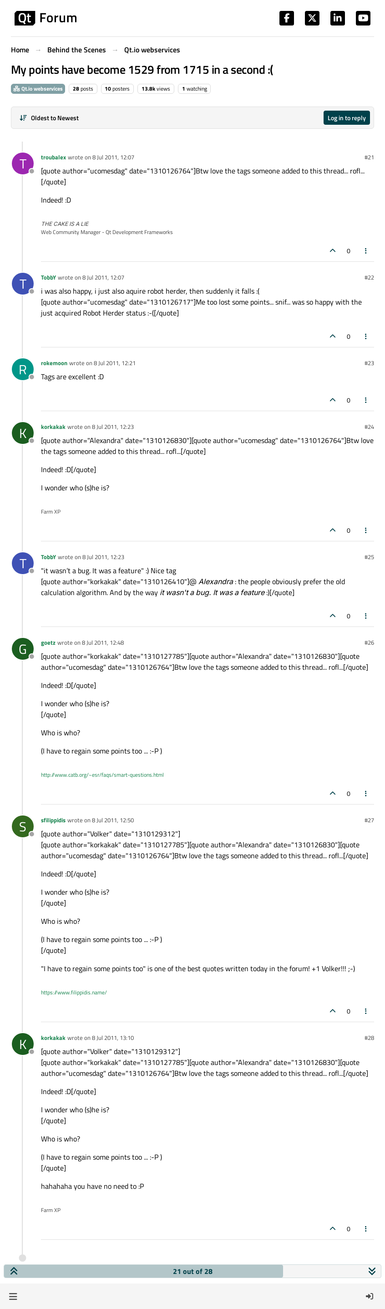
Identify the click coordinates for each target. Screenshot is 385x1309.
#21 (369, 157)
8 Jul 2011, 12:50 (113, 820)
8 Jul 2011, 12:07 (113, 157)
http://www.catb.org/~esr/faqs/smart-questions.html (102, 774)
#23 (369, 362)
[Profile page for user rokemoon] (23, 369)
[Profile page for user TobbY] (23, 284)
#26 (369, 642)
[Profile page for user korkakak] (23, 433)
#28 (369, 1037)
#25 (369, 556)
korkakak (53, 426)
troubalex (53, 157)
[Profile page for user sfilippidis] (23, 826)
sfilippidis (53, 820)
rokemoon (54, 362)
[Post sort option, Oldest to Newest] (49, 118)
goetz (48, 642)
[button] (13, 1296)
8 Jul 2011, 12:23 (113, 426)
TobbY (48, 277)
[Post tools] (366, 251)
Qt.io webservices (38, 88)
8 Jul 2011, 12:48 (103, 642)
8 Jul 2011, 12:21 (115, 362)
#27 (369, 820)
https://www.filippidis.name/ (74, 992)
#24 (369, 426)
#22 (369, 277)
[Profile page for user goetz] (23, 649)
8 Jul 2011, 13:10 (113, 1037)
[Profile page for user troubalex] (23, 163)
